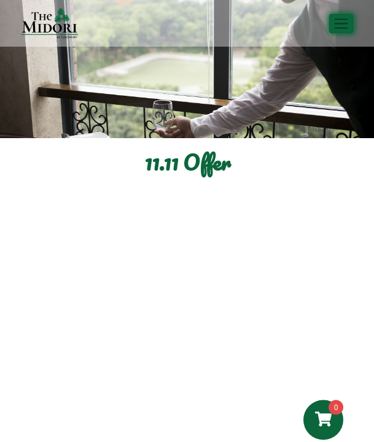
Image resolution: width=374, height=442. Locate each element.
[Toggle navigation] (341, 23)
